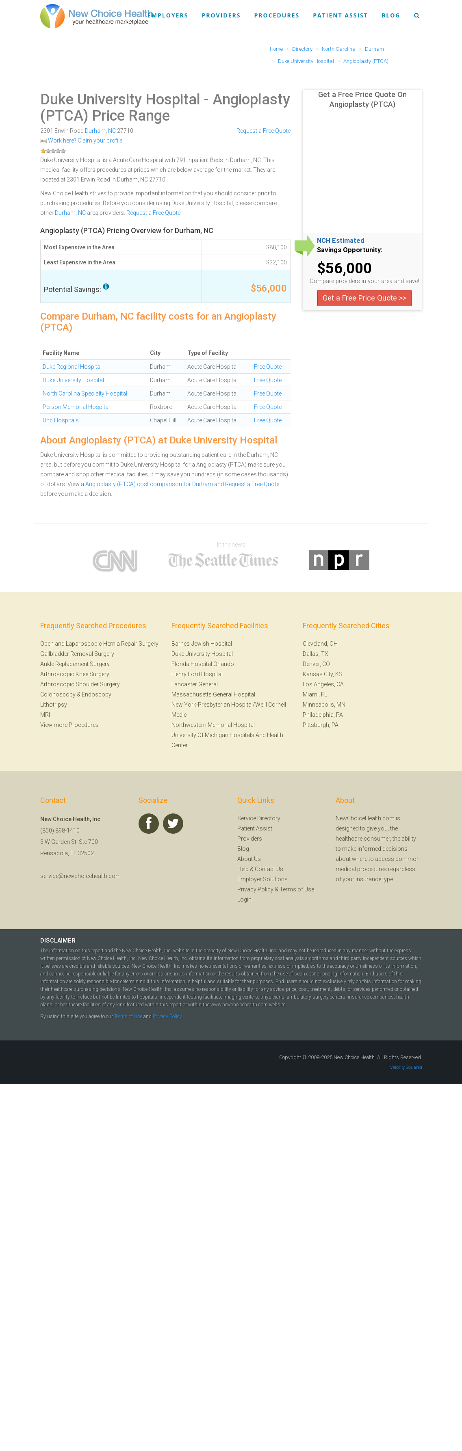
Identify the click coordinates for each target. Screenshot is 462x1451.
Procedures (277, 15)
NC (112, 131)
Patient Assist (340, 15)
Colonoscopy (58, 694)
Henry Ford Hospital (197, 674)
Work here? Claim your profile (81, 140)
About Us (249, 859)
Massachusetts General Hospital (213, 694)
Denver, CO (316, 664)
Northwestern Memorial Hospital (213, 725)
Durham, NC (70, 213)
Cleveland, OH (320, 643)
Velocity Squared (406, 1067)
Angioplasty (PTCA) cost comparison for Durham (149, 484)
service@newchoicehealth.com (80, 876)
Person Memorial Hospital (76, 407)
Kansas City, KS (323, 674)
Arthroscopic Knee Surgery (74, 674)
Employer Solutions (262, 879)
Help (243, 869)
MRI (45, 714)
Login (244, 899)
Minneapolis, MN (324, 704)
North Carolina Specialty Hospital (85, 393)
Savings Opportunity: (349, 250)
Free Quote (268, 366)
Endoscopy (96, 694)
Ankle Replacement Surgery (75, 664)
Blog (391, 15)
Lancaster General (194, 684)
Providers (221, 15)
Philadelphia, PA (323, 714)
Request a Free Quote (263, 131)
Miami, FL (315, 694)
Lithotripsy (53, 704)
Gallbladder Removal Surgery (77, 654)
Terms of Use (297, 889)
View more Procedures (69, 725)
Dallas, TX (315, 654)
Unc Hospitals (61, 420)
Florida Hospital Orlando (202, 664)
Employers (167, 15)
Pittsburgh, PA (320, 725)
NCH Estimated (340, 240)
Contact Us (269, 869)
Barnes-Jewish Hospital (201, 643)
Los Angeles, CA (323, 684)
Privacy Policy (255, 889)
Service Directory (258, 818)
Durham (95, 131)
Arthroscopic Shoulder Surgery (80, 684)
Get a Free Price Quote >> (364, 298)
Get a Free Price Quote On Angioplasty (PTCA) (362, 99)
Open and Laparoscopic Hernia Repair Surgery (99, 643)
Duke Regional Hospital (72, 366)
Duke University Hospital (120, 99)
